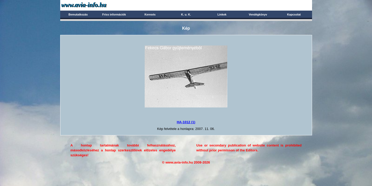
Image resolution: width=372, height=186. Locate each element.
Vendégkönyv (258, 14)
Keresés (150, 14)
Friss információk (114, 14)
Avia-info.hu (92, 5)
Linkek (222, 14)
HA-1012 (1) (186, 122)
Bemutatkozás (78, 14)
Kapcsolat (294, 14)
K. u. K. (186, 14)
